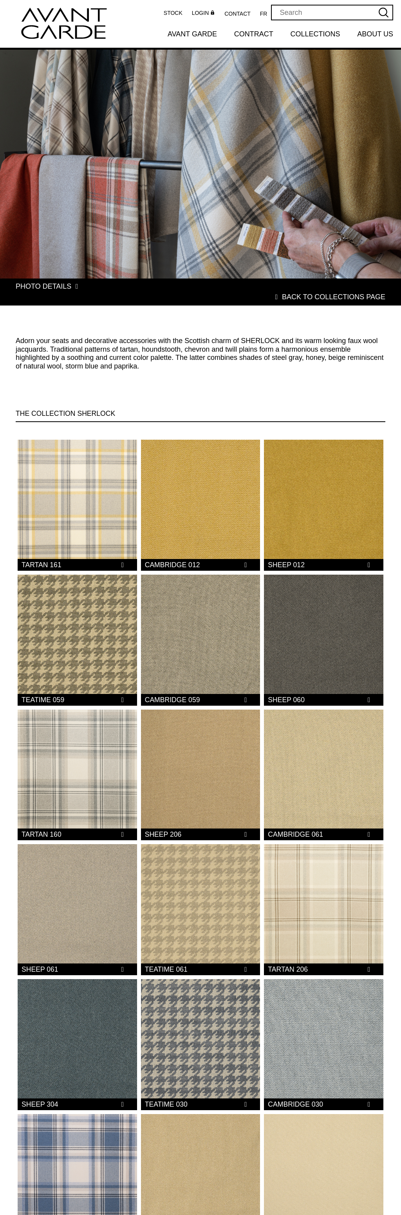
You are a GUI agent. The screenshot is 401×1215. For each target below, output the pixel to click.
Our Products (273, 1167)
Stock (173, 13)
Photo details (49, 286)
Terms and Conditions (268, 1195)
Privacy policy (273, 1205)
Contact (237, 14)
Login (204, 14)
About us (375, 34)
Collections (315, 34)
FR (263, 14)
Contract (253, 34)
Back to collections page (328, 286)
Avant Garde (192, 34)
